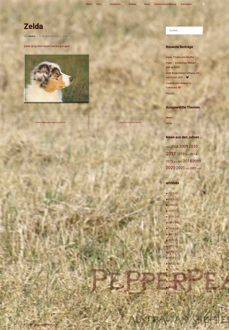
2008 (173, 287)
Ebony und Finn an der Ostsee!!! (130, 122)
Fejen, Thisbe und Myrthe (180, 57)
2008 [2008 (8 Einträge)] (175, 147)
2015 (173, 246)
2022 (173, 205)
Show (169, 123)
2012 (173, 263)
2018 (173, 228)
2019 (173, 222)
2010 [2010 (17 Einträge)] (193, 146)
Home (89, 4)
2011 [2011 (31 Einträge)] (171, 153)
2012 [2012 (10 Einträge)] (180, 154)
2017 (173, 234)
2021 (173, 210)
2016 (173, 240)
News (147, 4)
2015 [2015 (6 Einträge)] (169, 161)
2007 (173, 293)
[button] (204, 4)
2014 (173, 252)
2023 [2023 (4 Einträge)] (193, 168)
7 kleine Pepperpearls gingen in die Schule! (50, 122)
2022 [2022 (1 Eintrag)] (187, 169)
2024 (173, 193)
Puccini (170, 93)
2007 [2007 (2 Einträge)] (168, 147)
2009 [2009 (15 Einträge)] (183, 146)
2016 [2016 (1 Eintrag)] (175, 162)
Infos (98, 4)
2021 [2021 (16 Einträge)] (180, 168)
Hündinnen (115, 4)
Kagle (32, 36)
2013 (173, 257)
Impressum (186, 4)
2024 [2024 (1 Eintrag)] (199, 169)
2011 (173, 269)
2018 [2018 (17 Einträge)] (187, 161)
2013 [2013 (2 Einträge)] (187, 154)
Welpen (132, 4)
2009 (173, 281)
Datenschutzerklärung (165, 4)
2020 (173, 216)
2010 (173, 275)
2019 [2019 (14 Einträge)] (197, 161)
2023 (173, 199)
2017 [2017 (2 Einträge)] (180, 161)
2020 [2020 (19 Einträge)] (170, 167)
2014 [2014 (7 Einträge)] (193, 154)
